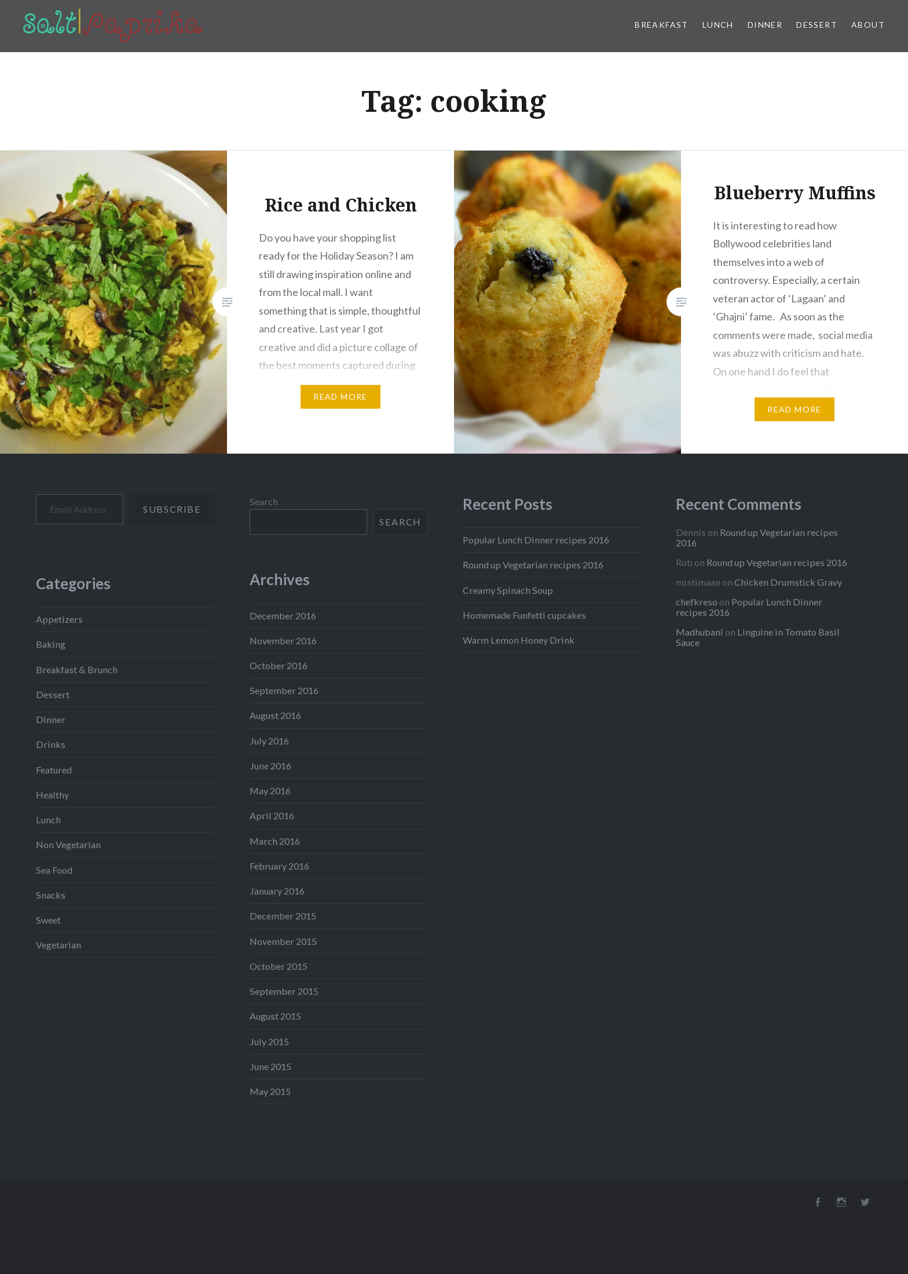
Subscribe (171, 508)
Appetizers (59, 619)
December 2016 (283, 615)
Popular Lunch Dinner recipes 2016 (536, 539)
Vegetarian (58, 944)
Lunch (718, 25)
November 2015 (283, 941)
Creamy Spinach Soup (508, 590)
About (868, 25)
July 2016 (269, 740)
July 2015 (269, 1041)
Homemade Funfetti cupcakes (524, 614)
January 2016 (277, 890)
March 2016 (275, 840)
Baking (50, 643)
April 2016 (272, 815)
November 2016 (283, 640)
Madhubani (699, 631)
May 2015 (270, 1091)
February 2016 (279, 865)
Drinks (50, 744)
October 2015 (278, 966)
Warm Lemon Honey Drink (518, 639)
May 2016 (270, 790)
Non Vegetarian (68, 844)
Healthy (52, 794)
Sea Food (54, 869)
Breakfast (662, 25)
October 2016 (278, 665)
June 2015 (270, 1066)
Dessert (816, 25)
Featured (54, 769)
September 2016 (284, 690)
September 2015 (284, 990)
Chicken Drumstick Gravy (788, 581)
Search (264, 501)
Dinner (765, 25)
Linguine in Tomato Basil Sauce (758, 637)
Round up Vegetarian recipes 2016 (533, 564)
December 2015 (283, 915)
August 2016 (275, 715)
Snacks (50, 894)
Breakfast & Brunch (77, 669)
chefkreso (696, 601)
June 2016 (270, 765)
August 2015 (275, 1015)
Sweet (48, 919)
